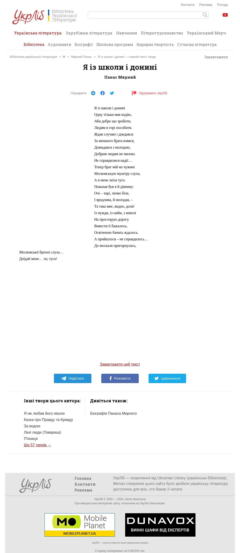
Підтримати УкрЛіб (149, 93)
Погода (222, 4)
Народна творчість (155, 44)
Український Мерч (206, 33)
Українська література (38, 34)
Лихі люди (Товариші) (42, 432)
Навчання (126, 33)
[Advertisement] (54, 175)
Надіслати (72, 378)
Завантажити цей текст (120, 364)
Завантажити (213, 57)
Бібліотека (34, 44)
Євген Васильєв (135, 499)
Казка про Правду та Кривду (48, 420)
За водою (32, 426)
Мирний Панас (81, 57)
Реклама (205, 4)
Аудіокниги (59, 44)
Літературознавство (162, 33)
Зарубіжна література (89, 33)
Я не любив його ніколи (44, 413)
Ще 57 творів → (37, 445)
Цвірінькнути (167, 378)
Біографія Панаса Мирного (113, 413)
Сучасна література (197, 44)
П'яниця (31, 439)
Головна (83, 478)
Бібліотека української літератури (33, 57)
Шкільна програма (114, 44)
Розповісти (120, 378)
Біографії (84, 44)
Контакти (188, 4)
